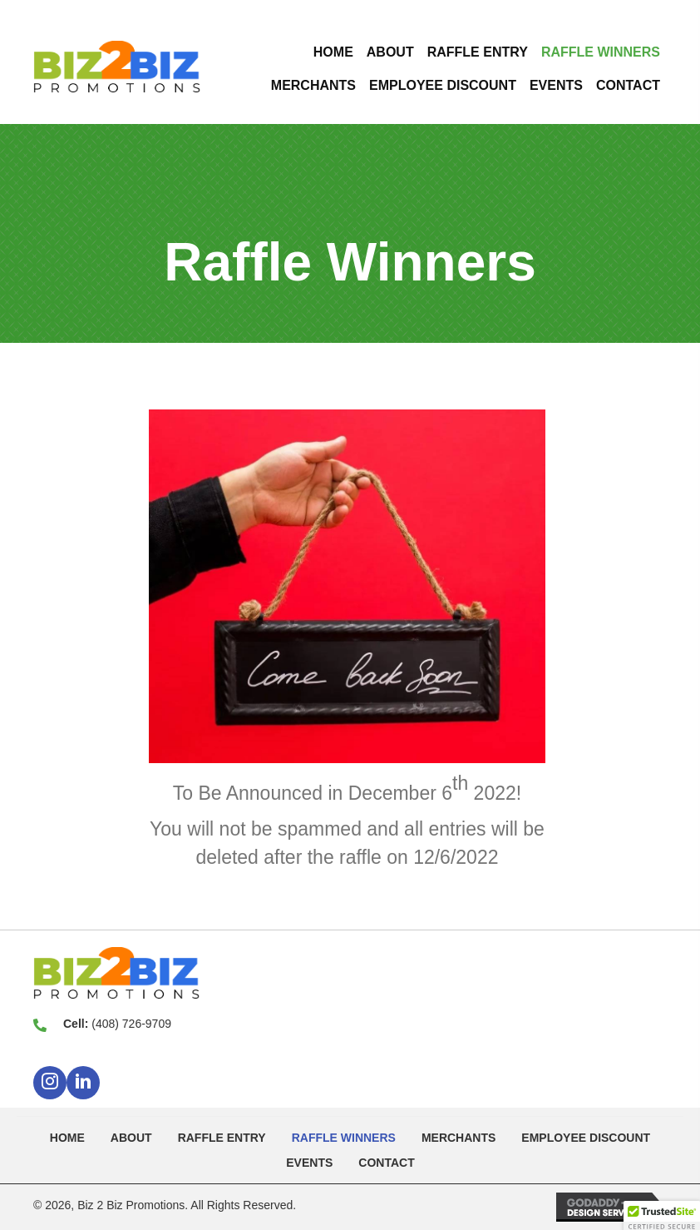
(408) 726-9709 (131, 1023)
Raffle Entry (222, 1137)
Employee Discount (585, 1137)
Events (309, 1162)
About (131, 1137)
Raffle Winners (344, 1137)
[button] (50, 1082)
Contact (386, 1162)
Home (67, 1137)
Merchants (458, 1137)
